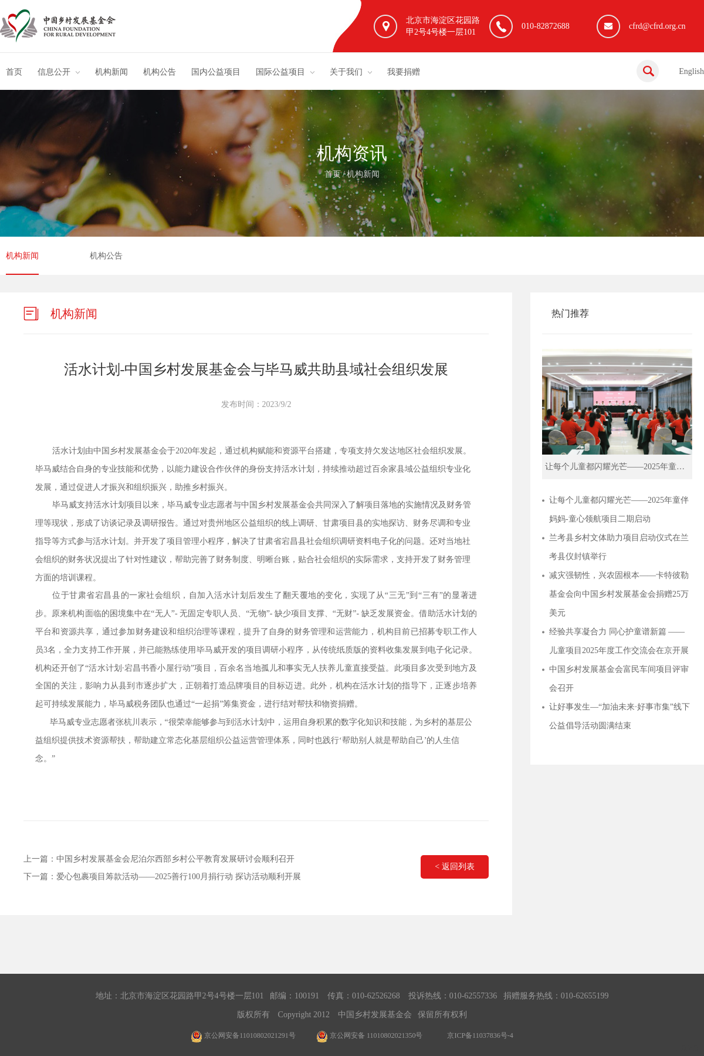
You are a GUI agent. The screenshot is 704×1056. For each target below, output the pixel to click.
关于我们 (346, 72)
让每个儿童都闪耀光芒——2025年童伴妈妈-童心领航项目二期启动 (619, 509)
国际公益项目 (280, 72)
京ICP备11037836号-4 (480, 1035)
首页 (14, 72)
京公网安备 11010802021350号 (369, 1035)
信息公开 (54, 72)
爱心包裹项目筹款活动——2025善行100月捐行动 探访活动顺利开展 (178, 876)
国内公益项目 (216, 72)
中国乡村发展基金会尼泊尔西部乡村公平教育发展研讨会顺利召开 (175, 859)
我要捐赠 (403, 72)
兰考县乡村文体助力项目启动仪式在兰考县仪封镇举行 (619, 547)
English (691, 71)
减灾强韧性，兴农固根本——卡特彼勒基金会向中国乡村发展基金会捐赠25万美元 (619, 594)
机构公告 (159, 72)
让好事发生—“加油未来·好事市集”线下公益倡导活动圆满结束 (619, 716)
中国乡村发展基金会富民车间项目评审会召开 (619, 678)
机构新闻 (111, 72)
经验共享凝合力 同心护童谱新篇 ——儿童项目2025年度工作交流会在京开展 (619, 641)
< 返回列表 (454, 866)
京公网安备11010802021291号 (243, 1035)
